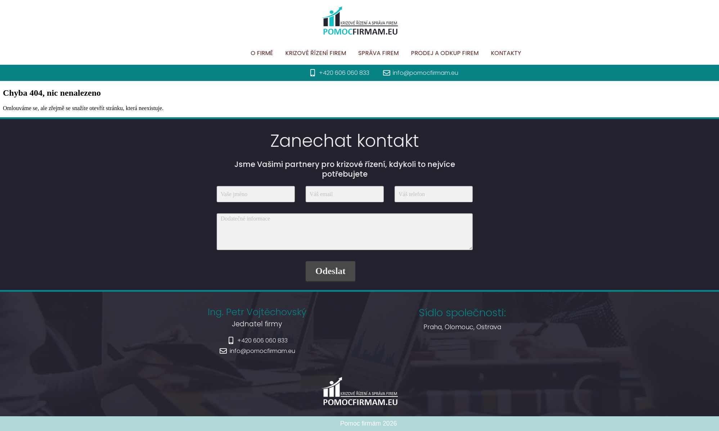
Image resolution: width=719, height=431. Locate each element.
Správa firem (410, 53)
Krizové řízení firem (347, 53)
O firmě (293, 53)
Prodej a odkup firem (476, 53)
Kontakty (537, 53)
